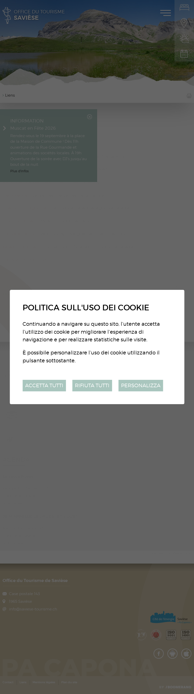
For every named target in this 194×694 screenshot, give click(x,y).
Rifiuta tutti (92, 385)
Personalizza (140, 385)
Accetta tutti (44, 385)
